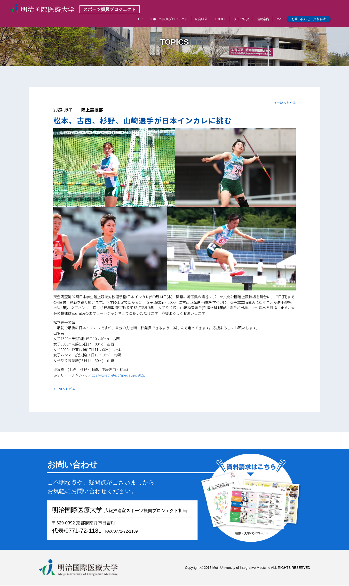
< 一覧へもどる (284, 103)
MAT (280, 19)
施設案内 (263, 19)
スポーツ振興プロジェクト (169, 19)
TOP (139, 19)
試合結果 (201, 19)
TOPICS (220, 19)
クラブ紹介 (241, 19)
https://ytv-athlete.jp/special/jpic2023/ (122, 375)
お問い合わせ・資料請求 (308, 19)
